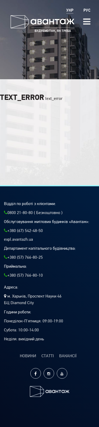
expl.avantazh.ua (18, 239)
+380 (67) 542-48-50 (23, 230)
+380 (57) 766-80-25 (23, 257)
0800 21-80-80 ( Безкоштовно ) (33, 212)
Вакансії (68, 356)
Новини (28, 356)
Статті (47, 356)
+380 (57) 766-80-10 (23, 275)
